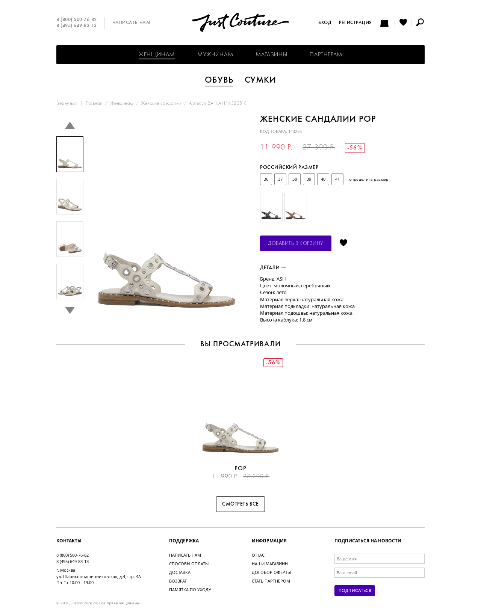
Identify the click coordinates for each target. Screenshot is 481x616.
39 (309, 179)
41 (337, 179)
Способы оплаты (189, 563)
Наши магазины (270, 563)
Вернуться (67, 103)
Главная (94, 103)
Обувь (219, 80)
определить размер (369, 179)
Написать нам (131, 23)
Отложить (343, 243)
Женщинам (157, 55)
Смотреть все (240, 504)
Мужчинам (215, 55)
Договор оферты (271, 572)
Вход (324, 23)
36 (266, 179)
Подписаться (355, 591)
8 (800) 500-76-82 (76, 20)
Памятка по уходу (190, 589)
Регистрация (355, 23)
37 (280, 179)
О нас (258, 555)
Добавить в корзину (296, 243)
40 (323, 179)
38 (294, 179)
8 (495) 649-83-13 (76, 26)
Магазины (271, 55)
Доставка (180, 572)
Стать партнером (271, 581)
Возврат (178, 581)
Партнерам (326, 55)
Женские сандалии (161, 103)
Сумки (261, 80)
